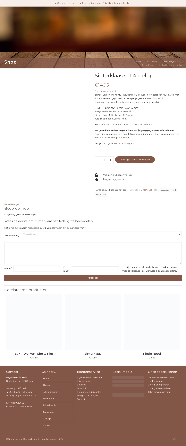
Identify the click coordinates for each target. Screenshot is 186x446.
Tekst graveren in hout (159, 392)
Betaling (81, 384)
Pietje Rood (152, 353)
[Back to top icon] (174, 439)
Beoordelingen (12, 204)
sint (174, 190)
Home (138, 61)
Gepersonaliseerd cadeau (161, 377)
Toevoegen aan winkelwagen (135, 159)
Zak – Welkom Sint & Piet (34, 353)
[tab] (93, 204)
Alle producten (50, 392)
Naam (8, 268)
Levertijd (81, 388)
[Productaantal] (104, 160)
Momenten (152, 61)
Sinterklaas (147, 65)
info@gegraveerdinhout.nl (22, 395)
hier (101, 124)
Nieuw (46, 385)
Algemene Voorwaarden (89, 377)
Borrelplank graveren (158, 384)
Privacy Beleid (84, 381)
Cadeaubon (49, 412)
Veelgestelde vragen (87, 395)
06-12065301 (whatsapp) (21, 392)
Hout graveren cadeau (159, 388)
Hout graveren (155, 381)
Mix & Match (49, 405)
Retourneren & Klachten (89, 392)
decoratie (165, 190)
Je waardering (12, 235)
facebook (115, 143)
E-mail (66, 269)
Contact (47, 425)
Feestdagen (170, 61)
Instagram (129, 143)
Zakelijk (47, 418)
